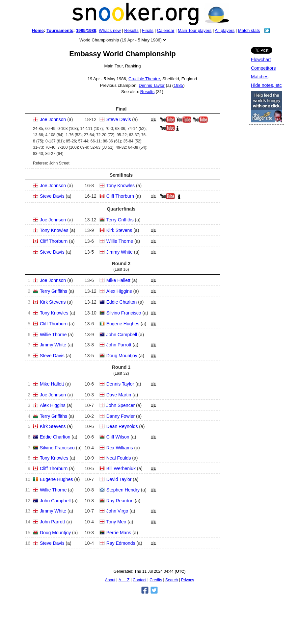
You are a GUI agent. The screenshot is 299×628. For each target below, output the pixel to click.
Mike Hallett (118, 280)
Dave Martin (118, 394)
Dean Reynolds (122, 426)
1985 (178, 85)
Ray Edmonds (120, 543)
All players (224, 30)
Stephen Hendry (123, 489)
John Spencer (120, 405)
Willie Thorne (119, 241)
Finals (147, 30)
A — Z (124, 580)
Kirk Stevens (119, 230)
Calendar (166, 30)
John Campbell (121, 334)
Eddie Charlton (121, 302)
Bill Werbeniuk (121, 468)
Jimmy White (119, 252)
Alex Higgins (119, 291)
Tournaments (59, 30)
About (110, 580)
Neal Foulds (118, 458)
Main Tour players (194, 30)
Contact (139, 580)
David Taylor (119, 479)
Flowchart (261, 59)
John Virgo (117, 511)
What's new (110, 30)
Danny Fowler (120, 416)
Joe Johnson (53, 119)
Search (171, 580)
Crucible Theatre (144, 78)
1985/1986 (86, 30)
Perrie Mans (118, 532)
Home (38, 30)
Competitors (263, 68)
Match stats (249, 30)
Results (131, 30)
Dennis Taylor (152, 85)
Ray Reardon (120, 500)
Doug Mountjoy (121, 355)
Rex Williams (119, 447)
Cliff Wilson (117, 437)
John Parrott (118, 344)
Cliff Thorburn (120, 196)
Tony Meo (116, 521)
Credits (156, 580)
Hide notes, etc (266, 85)
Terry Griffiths (120, 219)
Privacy (187, 580)
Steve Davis (118, 119)
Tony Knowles (120, 185)
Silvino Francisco (123, 312)
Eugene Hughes (122, 323)
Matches (259, 76)
